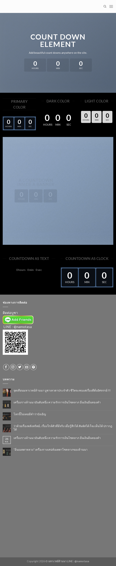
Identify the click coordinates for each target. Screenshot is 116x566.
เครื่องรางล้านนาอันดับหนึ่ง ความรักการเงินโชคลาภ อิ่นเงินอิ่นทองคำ (57, 402)
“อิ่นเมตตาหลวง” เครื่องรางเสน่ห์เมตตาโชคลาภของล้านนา (50, 449)
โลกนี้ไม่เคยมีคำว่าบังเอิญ (30, 414)
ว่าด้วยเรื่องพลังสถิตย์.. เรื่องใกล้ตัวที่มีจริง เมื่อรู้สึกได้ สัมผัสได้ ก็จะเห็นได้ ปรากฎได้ (63, 427)
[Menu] (111, 6)
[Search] (105, 6)
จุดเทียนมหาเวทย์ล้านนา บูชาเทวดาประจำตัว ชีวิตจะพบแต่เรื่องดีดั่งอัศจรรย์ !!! (62, 390)
